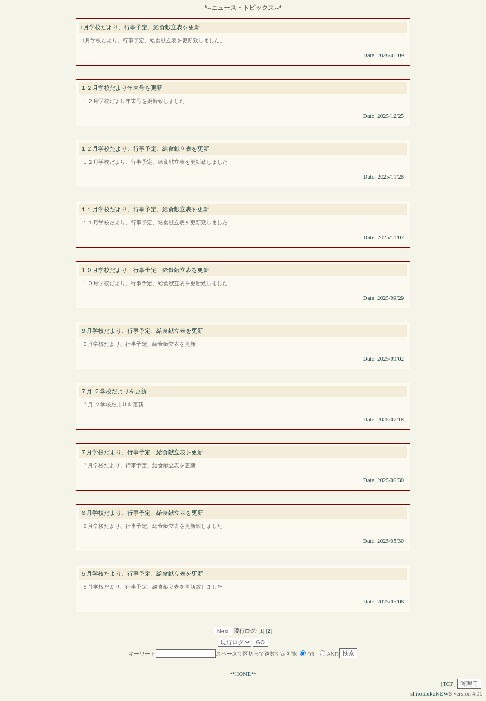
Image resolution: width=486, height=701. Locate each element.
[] (269, 631)
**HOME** (243, 674)
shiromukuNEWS (431, 693)
